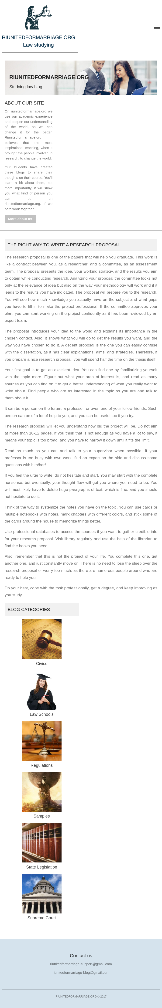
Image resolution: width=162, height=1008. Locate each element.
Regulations (42, 765)
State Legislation (41, 867)
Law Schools (42, 714)
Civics (41, 663)
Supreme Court (42, 918)
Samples (42, 816)
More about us (20, 219)
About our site (24, 102)
